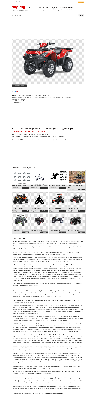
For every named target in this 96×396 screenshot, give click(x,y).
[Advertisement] (48, 28)
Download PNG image (19, 85)
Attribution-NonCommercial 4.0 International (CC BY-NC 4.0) (33, 95)
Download (26, 188)
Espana (22, 1)
